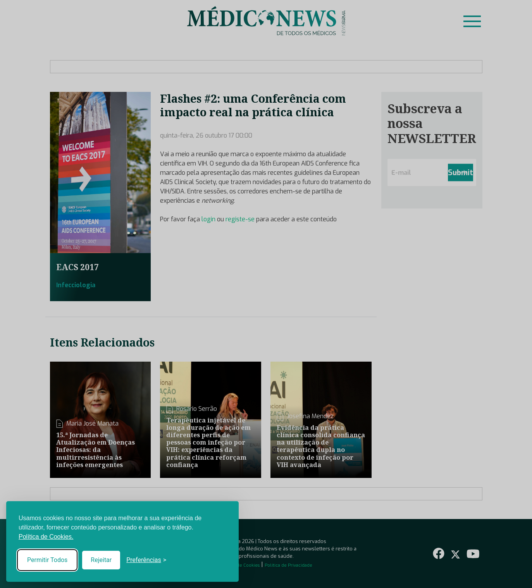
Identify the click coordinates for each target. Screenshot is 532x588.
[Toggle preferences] (146, 560)
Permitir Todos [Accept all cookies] (47, 560)
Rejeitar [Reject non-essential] (101, 560)
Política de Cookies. (46, 536)
